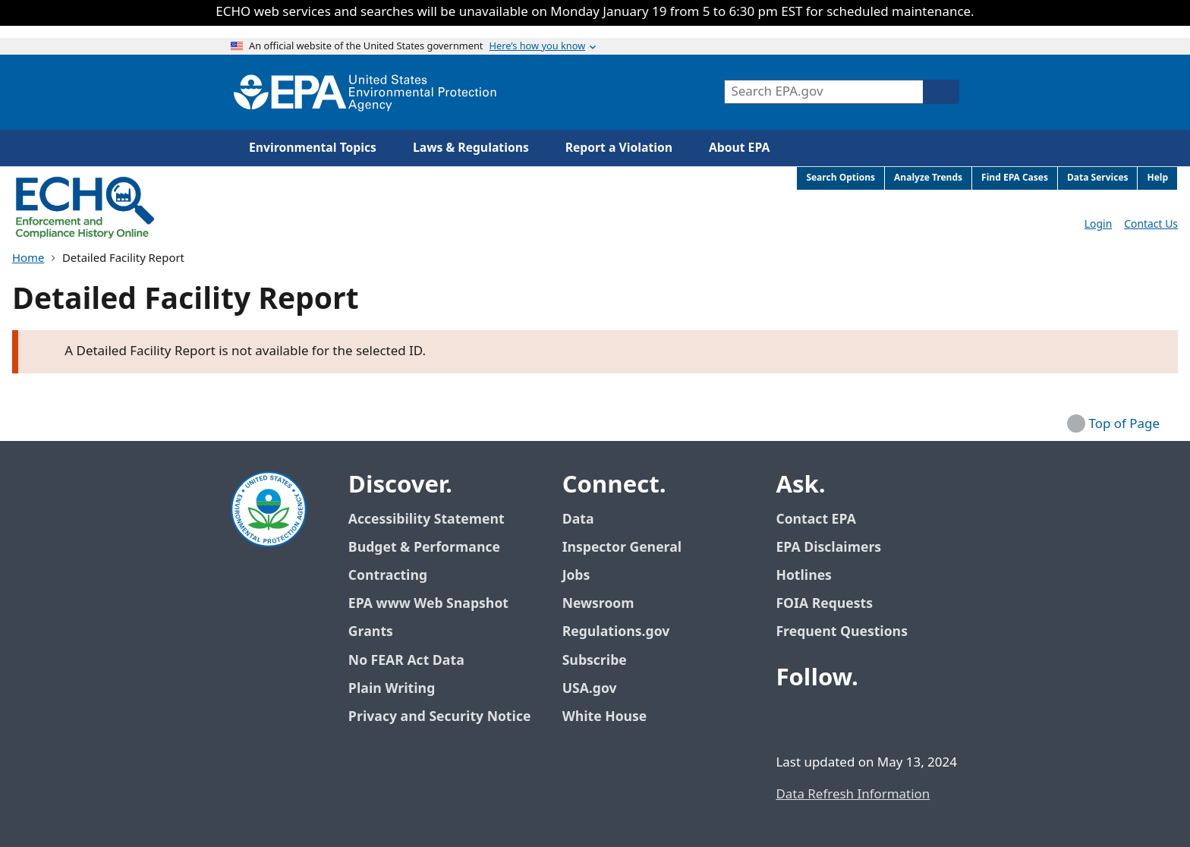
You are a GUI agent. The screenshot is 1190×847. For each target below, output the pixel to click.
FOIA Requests (824, 604)
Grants (370, 632)
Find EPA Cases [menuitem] (1014, 177)
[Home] (365, 92)
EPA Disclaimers (828, 548)
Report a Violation (618, 148)
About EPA (739, 148)
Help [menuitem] (1157, 177)
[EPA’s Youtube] (863, 719)
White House (613, 717)
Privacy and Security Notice (439, 717)
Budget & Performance (424, 548)
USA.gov (598, 689)
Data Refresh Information (853, 794)
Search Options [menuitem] (840, 177)
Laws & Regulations (471, 148)
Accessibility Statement (426, 519)
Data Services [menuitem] (1098, 177)
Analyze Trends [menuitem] (928, 177)
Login (1098, 224)
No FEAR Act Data (406, 661)
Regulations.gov (624, 632)
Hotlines (803, 576)
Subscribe (594, 661)
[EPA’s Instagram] (900, 719)
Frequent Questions (841, 632)
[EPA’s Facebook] (791, 719)
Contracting (387, 576)
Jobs (576, 576)
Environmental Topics (312, 148)
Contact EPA (815, 519)
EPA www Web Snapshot (428, 604)
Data (578, 519)
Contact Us (1151, 224)
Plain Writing (391, 689)
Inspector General (622, 548)
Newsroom (598, 604)
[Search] (941, 92)
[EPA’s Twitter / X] (827, 719)
